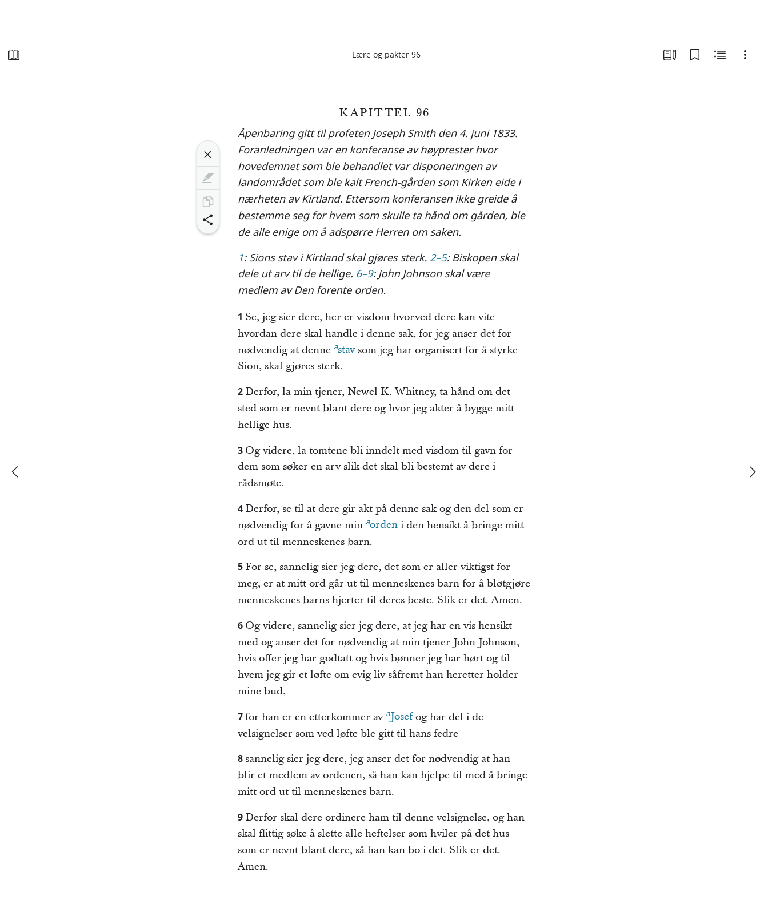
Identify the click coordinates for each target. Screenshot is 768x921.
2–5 (438, 259)
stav (344, 348)
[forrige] (16, 471)
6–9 (364, 275)
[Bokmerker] (694, 54)
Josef (399, 715)
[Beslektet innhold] (720, 54)
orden (382, 523)
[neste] (752, 471)
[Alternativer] (745, 54)
